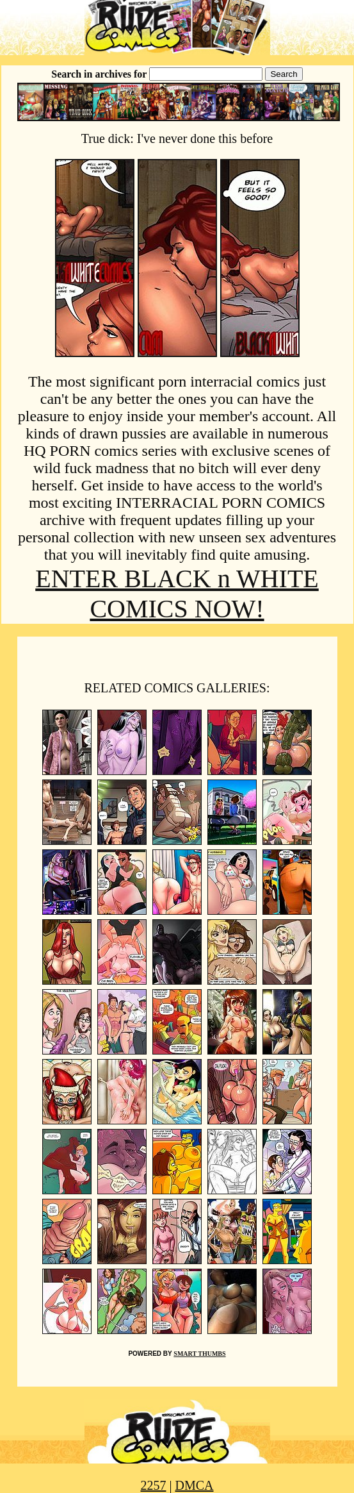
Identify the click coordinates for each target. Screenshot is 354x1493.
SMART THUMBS (199, 1353)
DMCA (194, 1485)
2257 (153, 1485)
